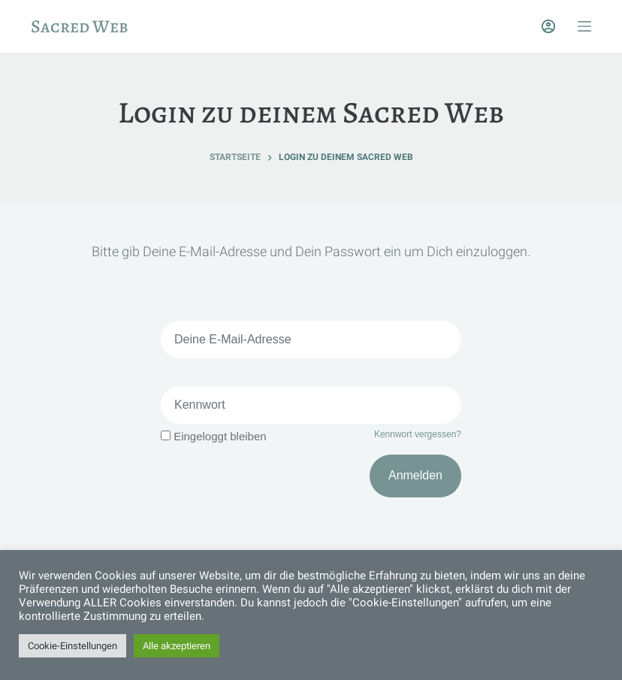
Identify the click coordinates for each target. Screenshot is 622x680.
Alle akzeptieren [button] (176, 645)
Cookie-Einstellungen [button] (72, 645)
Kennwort (199, 404)
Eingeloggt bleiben (214, 436)
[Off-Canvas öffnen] (584, 26)
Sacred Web (79, 26)
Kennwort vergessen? (417, 434)
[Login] (548, 26)
